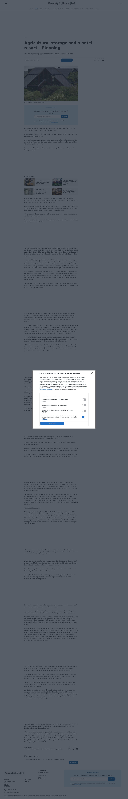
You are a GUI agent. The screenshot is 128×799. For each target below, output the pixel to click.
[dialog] (64, 399)
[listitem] (64, 396)
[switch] (84, 399)
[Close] (92, 373)
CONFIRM (52, 423)
